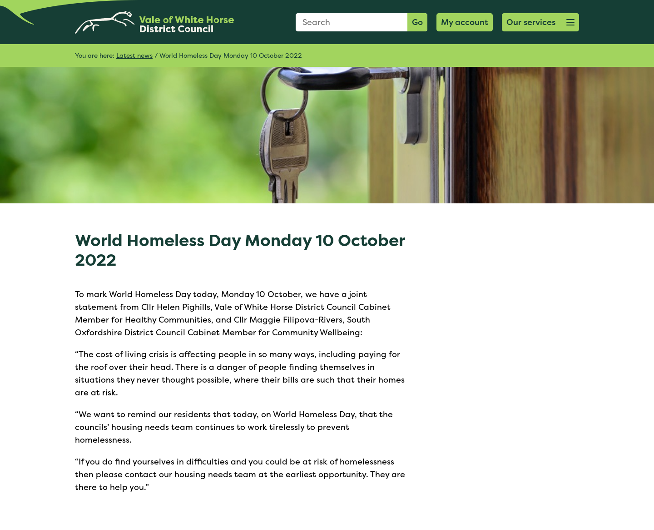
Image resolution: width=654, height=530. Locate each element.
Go (417, 22)
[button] (540, 22)
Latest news (134, 55)
